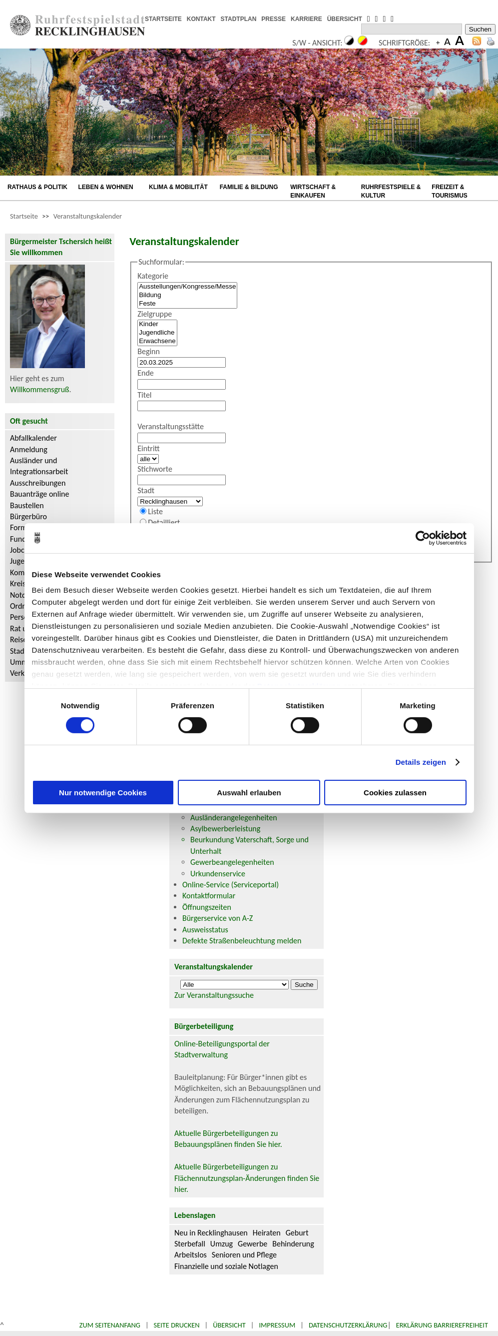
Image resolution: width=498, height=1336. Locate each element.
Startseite (24, 216)
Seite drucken (177, 1324)
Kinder (157, 324)
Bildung (187, 295)
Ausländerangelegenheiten (233, 817)
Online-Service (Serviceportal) (230, 884)
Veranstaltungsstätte (170, 426)
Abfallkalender (33, 438)
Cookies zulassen (395, 792)
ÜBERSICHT (344, 19)
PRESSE (273, 19)
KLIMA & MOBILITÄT (178, 187)
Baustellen (27, 505)
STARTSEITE (163, 19)
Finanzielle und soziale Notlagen (226, 1266)
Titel (144, 395)
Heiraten (267, 1232)
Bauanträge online (39, 494)
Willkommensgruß (39, 389)
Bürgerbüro (28, 516)
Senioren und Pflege (244, 1254)
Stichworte (154, 469)
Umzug (221, 1243)
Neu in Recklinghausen (211, 1232)
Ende (145, 373)
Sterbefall (189, 1243)
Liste (155, 511)
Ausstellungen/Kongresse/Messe (187, 287)
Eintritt (148, 448)
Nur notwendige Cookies (103, 792)
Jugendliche (157, 333)
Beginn (148, 351)
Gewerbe (252, 1243)
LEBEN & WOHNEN (105, 187)
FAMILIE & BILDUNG (249, 187)
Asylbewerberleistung (225, 828)
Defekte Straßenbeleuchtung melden (241, 940)
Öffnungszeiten (206, 907)
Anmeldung (28, 449)
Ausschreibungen (37, 483)
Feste (187, 304)
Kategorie (152, 276)
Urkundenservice (217, 873)
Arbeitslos (190, 1254)
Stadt (145, 490)
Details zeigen (421, 762)
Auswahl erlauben (249, 792)
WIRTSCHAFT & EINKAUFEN (313, 191)
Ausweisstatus (205, 929)
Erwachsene (157, 341)
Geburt (297, 1232)
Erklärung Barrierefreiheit (442, 1324)
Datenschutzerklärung (348, 1324)
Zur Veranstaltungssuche (214, 995)
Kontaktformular (208, 895)
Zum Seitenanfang (109, 1324)
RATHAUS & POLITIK (37, 187)
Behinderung (293, 1243)
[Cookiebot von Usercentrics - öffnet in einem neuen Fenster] (423, 537)
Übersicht (229, 1324)
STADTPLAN (239, 19)
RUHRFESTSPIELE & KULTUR (391, 191)
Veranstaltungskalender (87, 216)
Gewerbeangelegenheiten (232, 862)
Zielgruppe (154, 314)
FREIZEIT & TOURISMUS (450, 191)
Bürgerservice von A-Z (217, 918)
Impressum (277, 1324)
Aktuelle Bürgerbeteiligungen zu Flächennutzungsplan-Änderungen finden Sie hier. (246, 1178)
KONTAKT (201, 19)
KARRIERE (306, 19)
